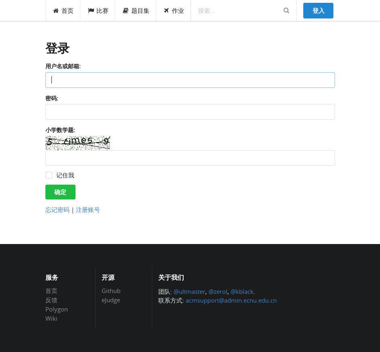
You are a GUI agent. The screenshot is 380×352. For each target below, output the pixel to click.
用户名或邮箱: (63, 66)
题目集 (135, 10)
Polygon (56, 309)
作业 (173, 10)
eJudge (111, 299)
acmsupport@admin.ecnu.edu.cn (231, 300)
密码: (51, 98)
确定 (60, 192)
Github (111, 291)
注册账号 (88, 210)
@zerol (217, 291)
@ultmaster (189, 291)
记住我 (65, 175)
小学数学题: (60, 130)
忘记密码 (57, 210)
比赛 (97, 10)
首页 (63, 10)
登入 (319, 10)
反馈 (51, 300)
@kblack (242, 291)
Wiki (51, 318)
